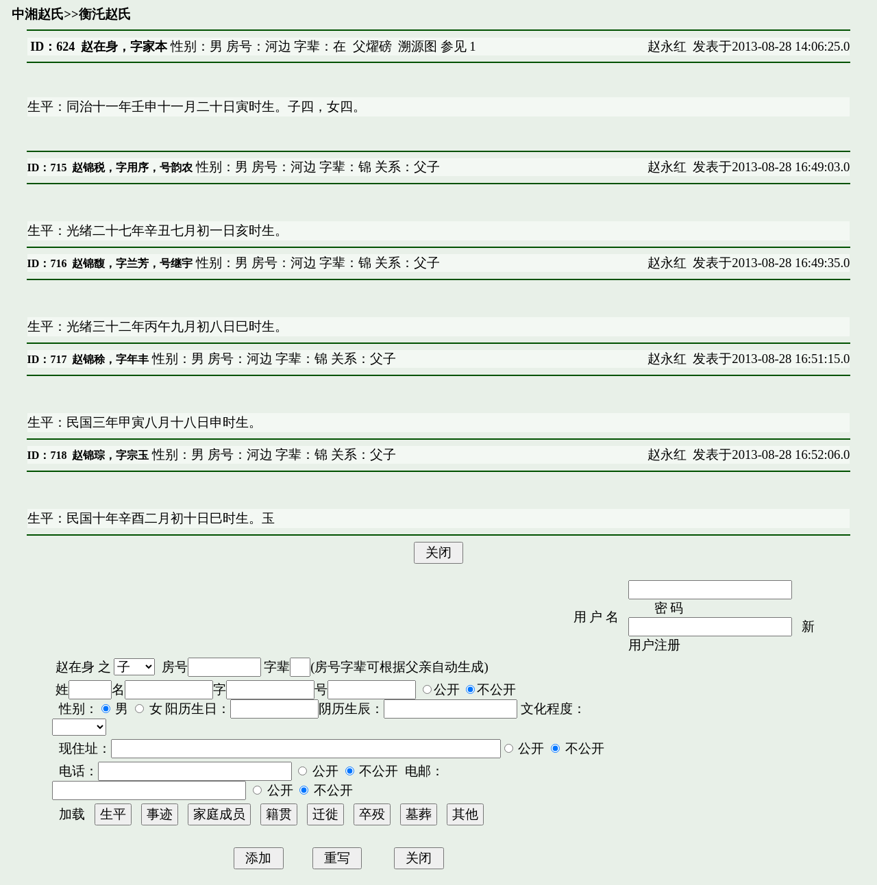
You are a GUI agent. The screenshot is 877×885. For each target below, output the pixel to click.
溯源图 (417, 46)
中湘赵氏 (38, 14)
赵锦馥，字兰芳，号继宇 (132, 263)
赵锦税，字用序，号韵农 (132, 167)
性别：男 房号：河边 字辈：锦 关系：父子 (316, 167)
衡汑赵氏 (105, 14)
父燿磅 (372, 46)
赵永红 (667, 46)
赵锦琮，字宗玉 (110, 455)
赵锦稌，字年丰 (110, 359)
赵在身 (75, 667)
